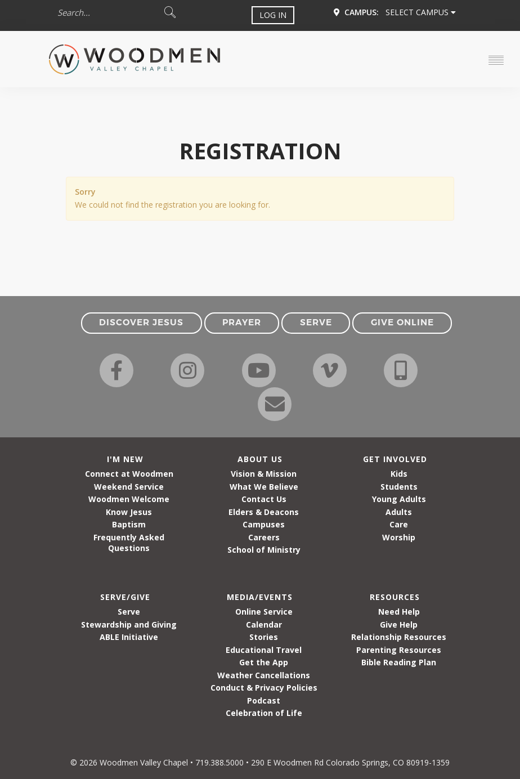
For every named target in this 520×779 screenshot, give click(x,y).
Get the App (263, 662)
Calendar (264, 624)
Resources (395, 597)
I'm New (125, 459)
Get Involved (395, 459)
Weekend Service (129, 486)
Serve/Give (125, 597)
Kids (399, 473)
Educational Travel (264, 649)
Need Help (399, 611)
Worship (398, 537)
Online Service (264, 611)
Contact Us (263, 499)
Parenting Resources (398, 649)
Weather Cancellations (263, 675)
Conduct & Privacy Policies (263, 687)
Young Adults (399, 499)
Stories (263, 637)
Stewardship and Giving (129, 624)
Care (398, 524)
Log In (272, 15)
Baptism (129, 524)
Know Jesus (129, 512)
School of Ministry (264, 549)
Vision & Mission (264, 473)
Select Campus (420, 12)
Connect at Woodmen (129, 473)
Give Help (399, 624)
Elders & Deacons (263, 512)
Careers (264, 537)
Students (399, 486)
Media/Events (260, 597)
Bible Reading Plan (398, 662)
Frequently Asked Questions (128, 542)
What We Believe (264, 486)
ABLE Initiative (129, 637)
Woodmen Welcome (128, 499)
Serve (129, 611)
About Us (260, 459)
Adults (398, 512)
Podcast (263, 700)
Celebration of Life (264, 713)
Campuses (264, 524)
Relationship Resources (398, 637)
